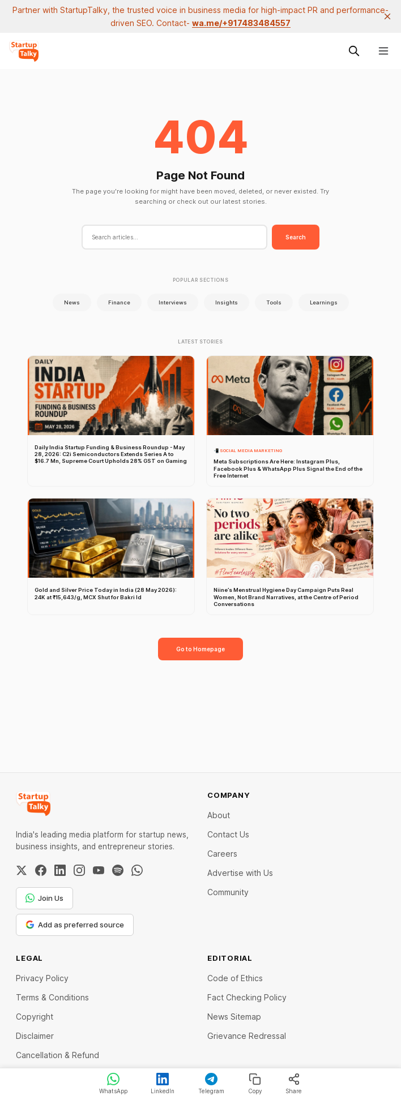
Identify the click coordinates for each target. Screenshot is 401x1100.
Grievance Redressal (246, 1036)
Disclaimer (35, 1036)
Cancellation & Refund (57, 1055)
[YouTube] (98, 870)
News (72, 302)
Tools (273, 302)
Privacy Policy (42, 978)
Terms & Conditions (52, 997)
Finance (119, 302)
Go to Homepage (200, 649)
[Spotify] (117, 870)
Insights (226, 302)
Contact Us (228, 834)
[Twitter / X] (21, 870)
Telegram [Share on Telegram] (211, 1083)
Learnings (324, 302)
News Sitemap (234, 1016)
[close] (387, 16)
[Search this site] (354, 50)
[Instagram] (79, 870)
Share (293, 1083)
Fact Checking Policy (247, 997)
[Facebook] (40, 870)
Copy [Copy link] (255, 1083)
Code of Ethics (235, 978)
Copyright (34, 1016)
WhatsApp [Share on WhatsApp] (113, 1083)
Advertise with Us (240, 873)
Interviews (173, 302)
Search (295, 237)
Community (228, 892)
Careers (222, 853)
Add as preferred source (74, 924)
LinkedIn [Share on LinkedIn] (162, 1083)
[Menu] (383, 50)
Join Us (44, 898)
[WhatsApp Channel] (137, 870)
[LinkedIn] (60, 870)
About (218, 815)
